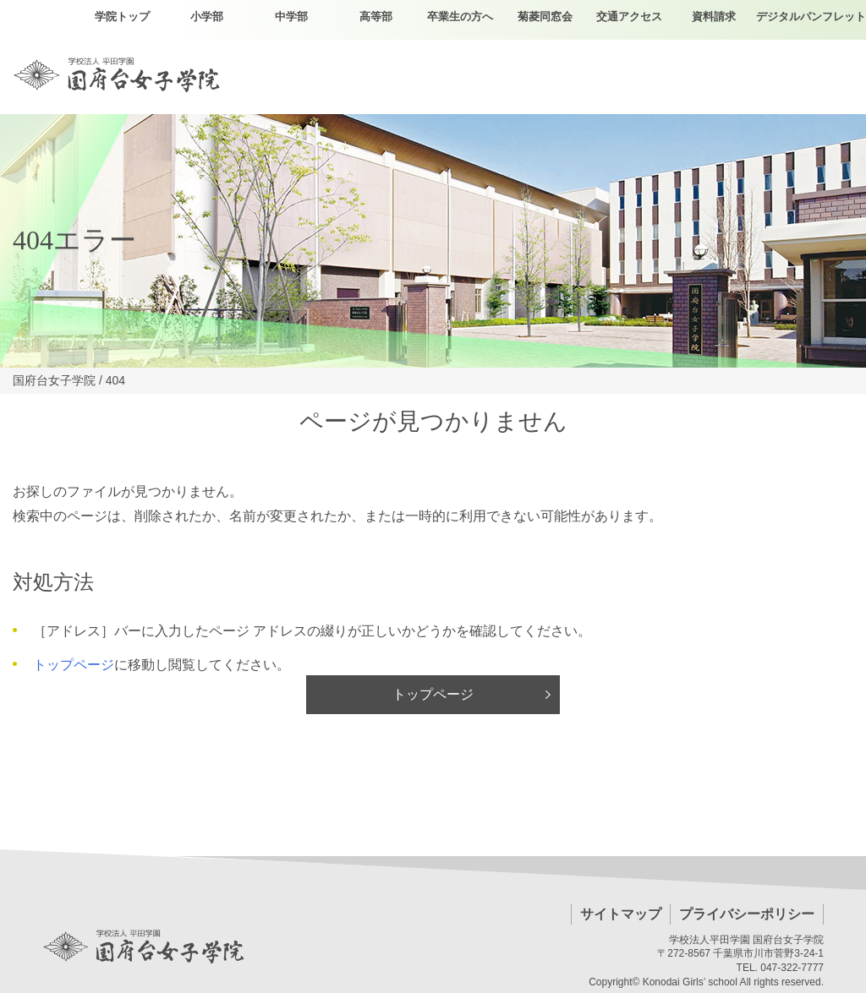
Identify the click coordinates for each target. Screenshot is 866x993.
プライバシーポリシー (746, 914)
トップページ (73, 664)
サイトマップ (620, 914)
